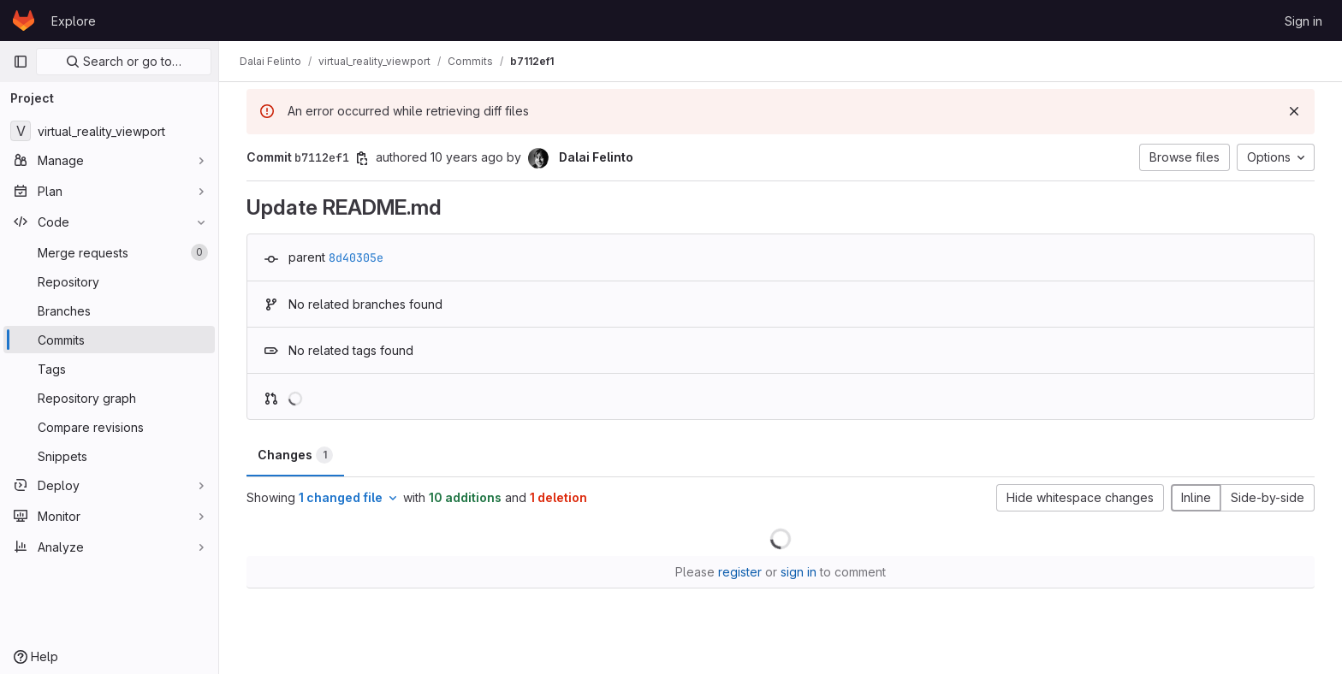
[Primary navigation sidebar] (20, 61)
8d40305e (356, 257)
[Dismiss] (1294, 111)
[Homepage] (23, 20)
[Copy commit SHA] (362, 158)
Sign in (1303, 21)
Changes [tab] (295, 455)
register (740, 572)
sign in (798, 572)
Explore (73, 21)
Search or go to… (123, 61)
